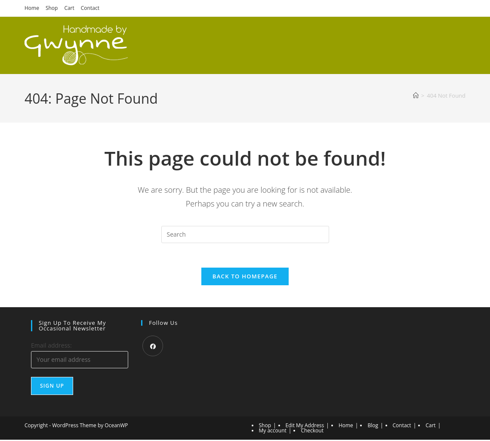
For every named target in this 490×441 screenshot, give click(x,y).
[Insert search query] (245, 234)
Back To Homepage (245, 278)
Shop (52, 8)
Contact (90, 8)
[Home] (416, 95)
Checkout (312, 431)
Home (32, 8)
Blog (372, 426)
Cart (69, 8)
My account (273, 431)
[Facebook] (152, 347)
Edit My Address (305, 426)
